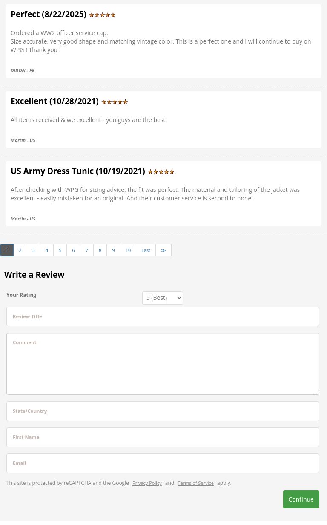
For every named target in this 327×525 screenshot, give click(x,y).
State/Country (30, 411)
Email (19, 463)
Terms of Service (196, 483)
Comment (25, 342)
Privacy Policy (147, 483)
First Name (26, 437)
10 (128, 250)
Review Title (27, 316)
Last (145, 250)
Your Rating (21, 295)
